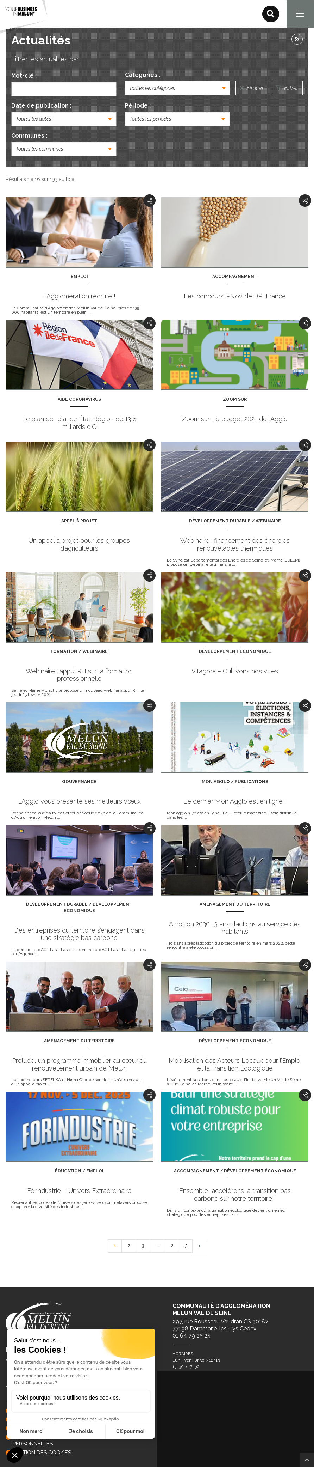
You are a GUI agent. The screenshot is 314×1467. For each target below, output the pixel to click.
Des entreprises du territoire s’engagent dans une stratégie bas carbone (79, 934)
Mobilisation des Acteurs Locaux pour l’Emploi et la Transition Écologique (235, 1064)
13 (185, 1246)
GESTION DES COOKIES (42, 1452)
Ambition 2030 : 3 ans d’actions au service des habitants (235, 928)
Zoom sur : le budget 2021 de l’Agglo (235, 419)
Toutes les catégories (152, 88)
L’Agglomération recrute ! (79, 296)
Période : (138, 106)
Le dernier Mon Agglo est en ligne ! (234, 801)
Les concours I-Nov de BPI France (235, 296)
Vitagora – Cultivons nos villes (234, 671)
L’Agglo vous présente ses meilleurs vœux (79, 801)
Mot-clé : (24, 76)
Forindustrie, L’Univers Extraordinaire (79, 1191)
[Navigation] (300, 14)
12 (171, 1246)
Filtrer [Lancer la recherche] (287, 88)
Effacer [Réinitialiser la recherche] (252, 88)
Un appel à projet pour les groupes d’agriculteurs (79, 544)
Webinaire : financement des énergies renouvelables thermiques (235, 544)
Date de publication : (41, 106)
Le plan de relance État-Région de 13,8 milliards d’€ (79, 423)
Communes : (29, 136)
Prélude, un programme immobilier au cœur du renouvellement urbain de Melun (79, 1064)
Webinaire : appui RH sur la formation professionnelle (79, 675)
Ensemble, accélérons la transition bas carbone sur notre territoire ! (235, 1194)
